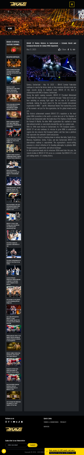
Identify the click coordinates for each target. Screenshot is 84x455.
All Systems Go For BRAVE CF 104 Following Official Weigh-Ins (13, 301)
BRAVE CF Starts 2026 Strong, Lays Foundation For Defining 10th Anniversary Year (13, 226)
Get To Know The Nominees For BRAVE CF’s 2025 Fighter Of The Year (14, 403)
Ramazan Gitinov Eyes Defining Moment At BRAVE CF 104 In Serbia (13, 370)
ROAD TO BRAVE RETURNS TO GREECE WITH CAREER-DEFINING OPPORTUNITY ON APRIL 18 (14, 72)
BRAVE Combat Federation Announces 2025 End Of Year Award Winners (13, 354)
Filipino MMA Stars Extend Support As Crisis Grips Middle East (14, 140)
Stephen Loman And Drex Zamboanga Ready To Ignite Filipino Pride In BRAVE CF (14, 156)
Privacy (63, 422)
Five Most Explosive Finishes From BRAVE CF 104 (13, 244)
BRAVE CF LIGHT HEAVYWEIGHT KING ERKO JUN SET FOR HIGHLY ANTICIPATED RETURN (13, 89)
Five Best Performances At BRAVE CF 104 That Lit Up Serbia (14, 262)
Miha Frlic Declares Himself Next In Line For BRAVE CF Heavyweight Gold (13, 173)
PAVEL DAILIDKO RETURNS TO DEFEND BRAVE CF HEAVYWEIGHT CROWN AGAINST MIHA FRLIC (13, 107)
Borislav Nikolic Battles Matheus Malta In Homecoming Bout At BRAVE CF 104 (13, 387)
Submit (32, 445)
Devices (46, 427)
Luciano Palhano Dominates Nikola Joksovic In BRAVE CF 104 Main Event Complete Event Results (14, 281)
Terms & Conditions (51, 422)
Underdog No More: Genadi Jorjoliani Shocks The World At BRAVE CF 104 (13, 189)
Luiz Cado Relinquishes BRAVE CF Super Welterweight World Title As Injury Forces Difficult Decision (13, 320)
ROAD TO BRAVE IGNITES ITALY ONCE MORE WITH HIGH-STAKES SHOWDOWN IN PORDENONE (14, 124)
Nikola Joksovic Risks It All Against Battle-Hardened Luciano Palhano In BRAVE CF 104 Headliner (14, 338)
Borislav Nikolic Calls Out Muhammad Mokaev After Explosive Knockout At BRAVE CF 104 (13, 207)
